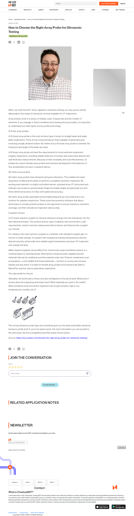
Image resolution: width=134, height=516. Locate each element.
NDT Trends (120, 10)
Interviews (54, 10)
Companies (12, 10)
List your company (108, 3)
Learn (27, 482)
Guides (41, 10)
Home (10, 19)
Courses (105, 10)
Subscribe (121, 447)
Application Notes (19, 19)
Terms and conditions (37, 512)
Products (28, 10)
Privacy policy (12, 512)
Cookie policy (24, 512)
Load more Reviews (49, 385)
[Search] (75, 3)
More (51, 482)
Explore (14, 482)
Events (81, 10)
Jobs (93, 10)
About (39, 482)
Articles (68, 10)
